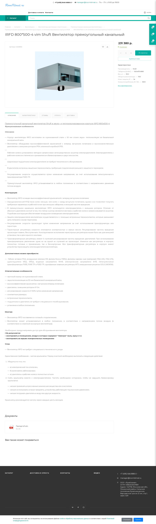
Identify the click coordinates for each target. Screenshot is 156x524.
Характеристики (28, 115)
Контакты (65, 473)
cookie (62, 518)
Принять (138, 520)
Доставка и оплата (39, 473)
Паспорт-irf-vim (22, 426)
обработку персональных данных (77, 518)
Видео (97, 473)
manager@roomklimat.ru (86, 2)
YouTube (83, 507)
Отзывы (45, 115)
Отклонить (127, 520)
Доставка (71, 115)
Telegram (78, 507)
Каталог (9, 473)
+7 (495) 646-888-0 (63, 2)
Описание (12, 115)
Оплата (57, 115)
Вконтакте (72, 507)
